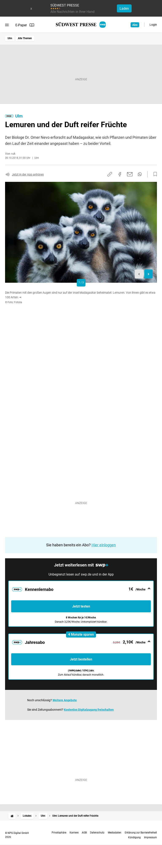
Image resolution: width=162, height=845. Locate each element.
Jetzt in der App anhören (28, 174)
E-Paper (24, 25)
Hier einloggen (104, 545)
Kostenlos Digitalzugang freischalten (89, 709)
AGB (84, 832)
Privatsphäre (59, 832)
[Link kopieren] (109, 174)
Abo (135, 24)
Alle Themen (25, 38)
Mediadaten (114, 832)
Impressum (150, 837)
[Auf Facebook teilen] (120, 174)
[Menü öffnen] (7, 25)
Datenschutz (97, 832)
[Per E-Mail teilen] (130, 174)
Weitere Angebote (65, 700)
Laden (124, 9)
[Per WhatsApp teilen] (140, 174)
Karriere (74, 832)
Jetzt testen (81, 606)
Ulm (10, 38)
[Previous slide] (139, 274)
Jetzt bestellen (81, 659)
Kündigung (134, 837)
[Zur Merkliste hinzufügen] (154, 174)
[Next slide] (148, 274)
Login (153, 24)
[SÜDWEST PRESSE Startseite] (81, 24)
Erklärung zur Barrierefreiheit (141, 832)
